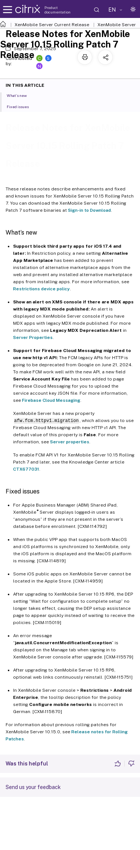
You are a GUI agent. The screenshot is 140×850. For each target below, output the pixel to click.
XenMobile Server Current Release (52, 24)
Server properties (69, 441)
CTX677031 (26, 469)
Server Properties (33, 337)
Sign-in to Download (89, 210)
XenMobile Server (116, 24)
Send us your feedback (33, 787)
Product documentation (57, 9)
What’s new (21, 95)
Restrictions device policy (41, 288)
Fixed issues (22, 106)
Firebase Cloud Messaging (51, 400)
